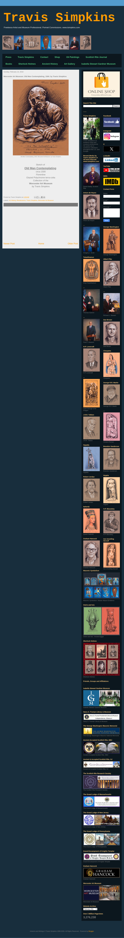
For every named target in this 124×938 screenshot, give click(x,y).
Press (8, 57)
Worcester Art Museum (46, 200)
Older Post (73, 243)
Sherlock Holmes (27, 64)
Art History (12, 200)
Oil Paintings (72, 57)
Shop (57, 57)
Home (41, 243)
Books (9, 64)
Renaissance (21, 200)
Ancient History (50, 64)
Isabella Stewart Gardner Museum (98, 64)
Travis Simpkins (59, 18)
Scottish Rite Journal (96, 57)
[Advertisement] (40, 224)
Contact (44, 57)
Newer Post (9, 243)
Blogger (91, 931)
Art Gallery (69, 64)
